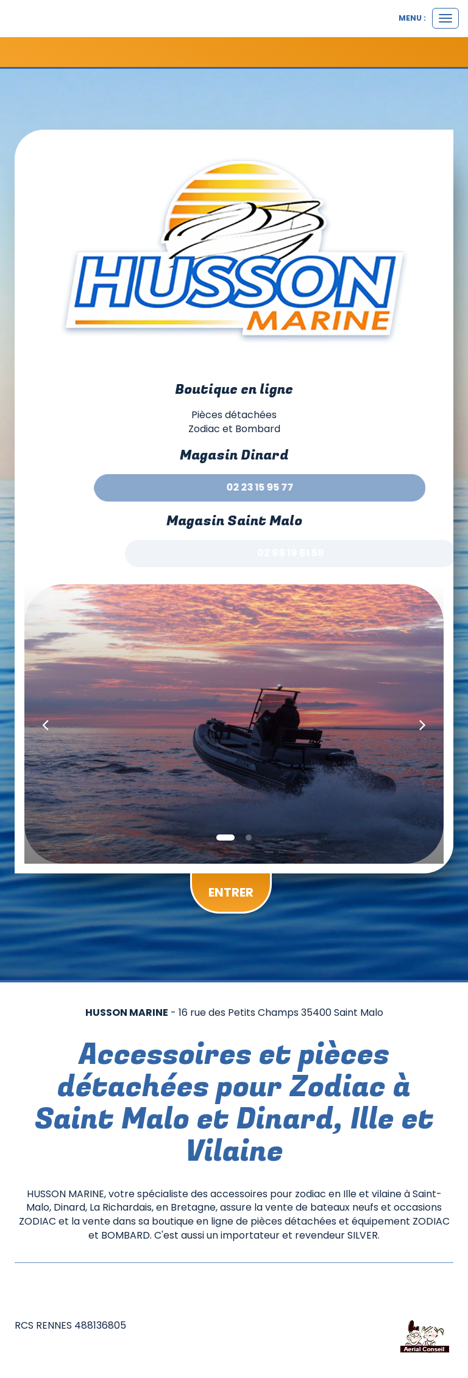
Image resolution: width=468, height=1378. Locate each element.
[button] (45, 724)
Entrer (231, 892)
